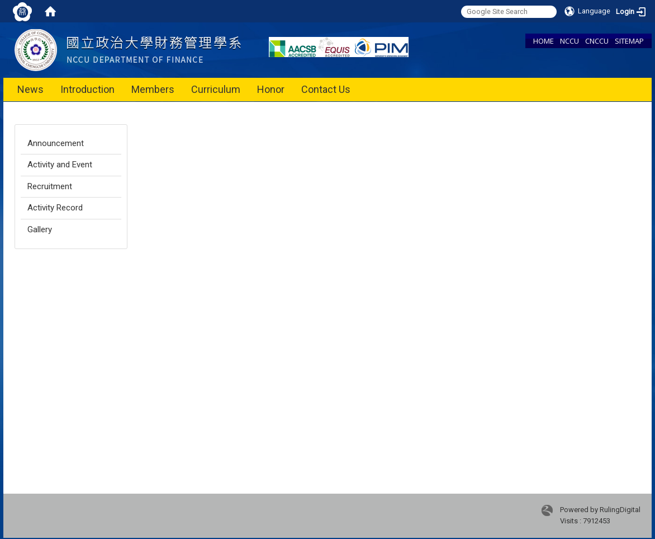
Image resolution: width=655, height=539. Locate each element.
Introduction (87, 89)
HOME (543, 41)
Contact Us (325, 89)
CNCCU (597, 41)
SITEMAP (629, 41)
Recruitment (49, 186)
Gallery (39, 229)
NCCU (569, 41)
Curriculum (215, 89)
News (30, 89)
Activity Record (55, 208)
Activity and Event (59, 165)
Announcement (55, 143)
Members (152, 89)
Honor (270, 89)
